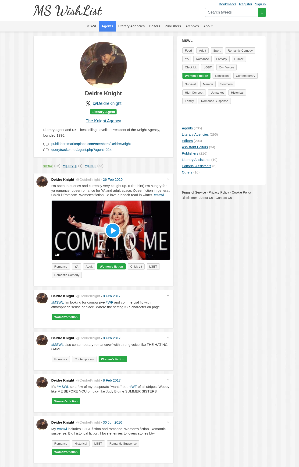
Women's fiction (111, 266)
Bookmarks (227, 4)
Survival (190, 84)
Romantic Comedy (66, 275)
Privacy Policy (219, 192)
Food (188, 50)
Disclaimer (189, 198)
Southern (226, 84)
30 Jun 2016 (112, 422)
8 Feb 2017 (112, 296)
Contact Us (224, 198)
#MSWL (57, 302)
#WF (109, 302)
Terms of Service (194, 192)
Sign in (260, 4)
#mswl (159, 195)
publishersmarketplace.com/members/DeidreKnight (91, 144)
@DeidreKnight (107, 103)
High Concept (194, 92)
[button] (168, 179)
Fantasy (221, 59)
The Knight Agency (103, 121)
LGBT (153, 266)
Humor (238, 59)
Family (189, 101)
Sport (217, 50)
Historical (81, 443)
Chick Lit (136, 266)
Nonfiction (222, 76)
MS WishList (67, 10)
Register (245, 4)
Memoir (208, 84)
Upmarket (217, 92)
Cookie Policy (242, 192)
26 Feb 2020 (112, 179)
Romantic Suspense (123, 443)
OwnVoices (226, 67)
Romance (61, 266)
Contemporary (84, 359)
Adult (89, 266)
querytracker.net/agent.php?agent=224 (81, 150)
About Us (206, 198)
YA (76, 266)
